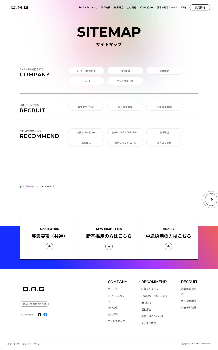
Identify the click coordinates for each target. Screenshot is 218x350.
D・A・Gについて (88, 7)
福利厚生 (86, 142)
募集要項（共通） (188, 291)
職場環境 (118, 7)
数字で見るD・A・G (167, 7)
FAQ (183, 7)
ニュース (86, 81)
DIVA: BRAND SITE (33, 304)
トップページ (27, 186)
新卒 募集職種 (125, 106)
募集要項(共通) (86, 106)
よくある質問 (164, 142)
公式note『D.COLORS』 (125, 132)
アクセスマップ (125, 81)
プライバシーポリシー (32, 344)
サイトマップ (13, 344)
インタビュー (146, 7)
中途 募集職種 (164, 106)
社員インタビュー (86, 132)
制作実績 (105, 7)
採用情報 (200, 7)
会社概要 (131, 7)
